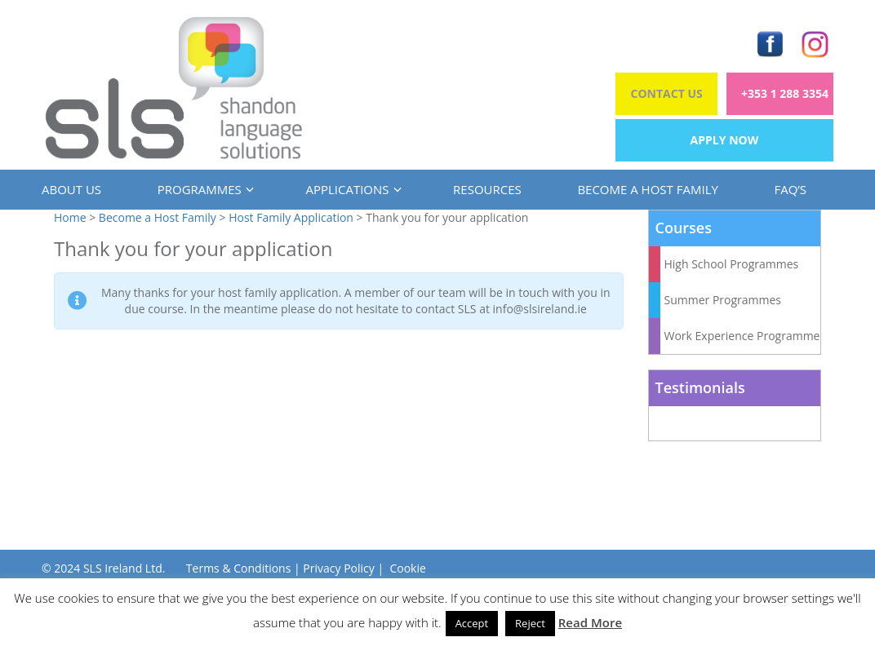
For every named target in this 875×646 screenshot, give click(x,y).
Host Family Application (291, 217)
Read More (590, 622)
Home (70, 217)
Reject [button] (530, 623)
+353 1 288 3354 (784, 93)
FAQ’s (790, 189)
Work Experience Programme (742, 335)
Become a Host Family (647, 189)
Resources (487, 189)
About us (71, 189)
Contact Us (667, 93)
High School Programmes (731, 264)
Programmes (204, 189)
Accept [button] (472, 623)
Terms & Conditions (238, 568)
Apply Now (725, 140)
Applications (351, 189)
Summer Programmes (723, 300)
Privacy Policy (338, 568)
